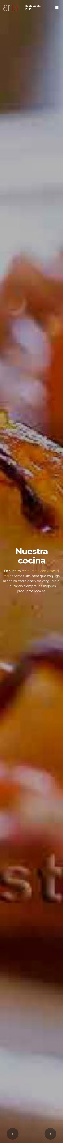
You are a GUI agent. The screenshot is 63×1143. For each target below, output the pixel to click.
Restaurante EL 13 (33, 8)
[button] (12, 1134)
